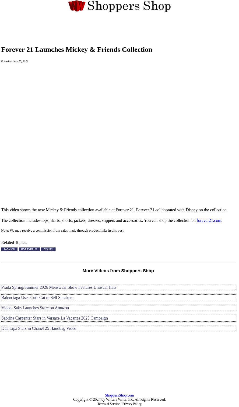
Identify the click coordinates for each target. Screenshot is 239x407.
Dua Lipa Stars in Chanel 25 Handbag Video (38, 328)
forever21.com (209, 220)
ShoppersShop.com (119, 395)
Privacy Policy (131, 404)
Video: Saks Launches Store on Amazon (35, 308)
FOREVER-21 (29, 249)
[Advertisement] (119, 26)
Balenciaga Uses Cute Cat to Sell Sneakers (37, 297)
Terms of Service (109, 404)
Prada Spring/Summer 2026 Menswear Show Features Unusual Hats (58, 287)
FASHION (9, 249)
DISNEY (48, 249)
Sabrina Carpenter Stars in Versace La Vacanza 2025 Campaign (54, 318)
